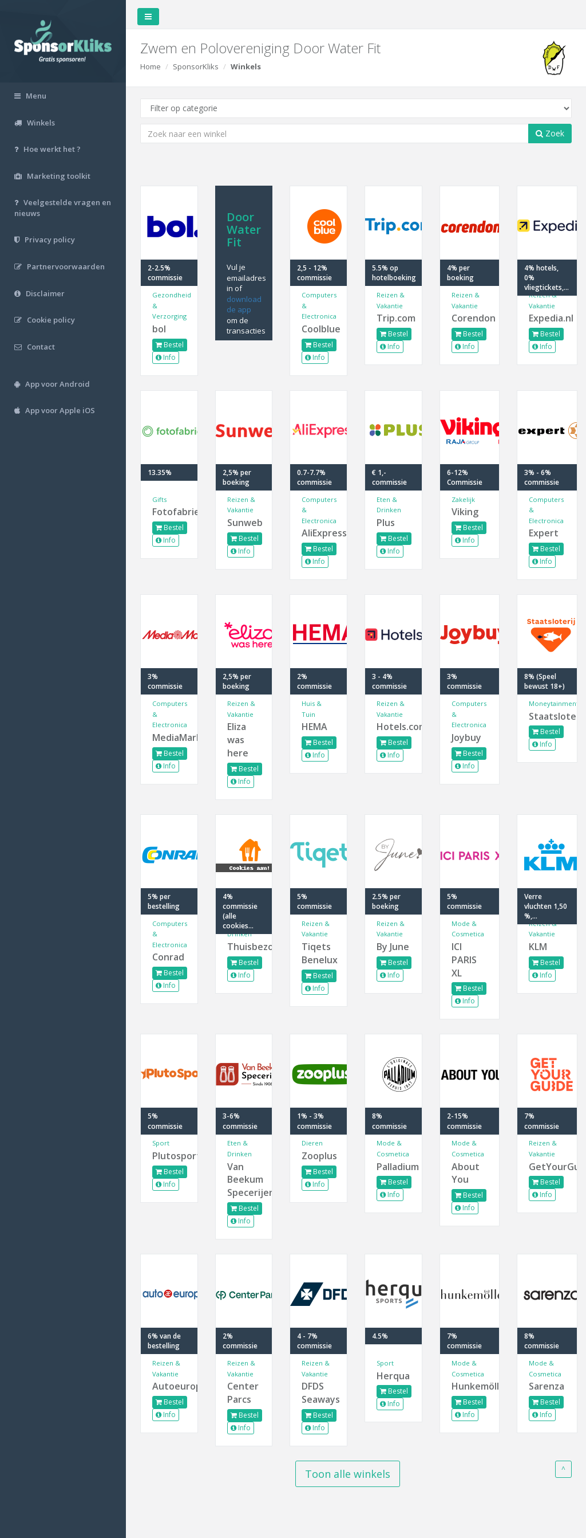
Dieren (312, 1143)
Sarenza (546, 1386)
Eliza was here (237, 739)
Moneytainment (554, 703)
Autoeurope (169, 1386)
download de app (244, 304)
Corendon (470, 318)
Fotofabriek (169, 511)
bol (159, 329)
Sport (160, 1143)
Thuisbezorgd (244, 946)
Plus (386, 522)
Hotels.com (393, 726)
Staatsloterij (547, 716)
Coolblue (318, 329)
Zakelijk (463, 499)
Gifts (159, 499)
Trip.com (393, 318)
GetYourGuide (547, 1166)
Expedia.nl (547, 318)
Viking (465, 511)
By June (393, 946)
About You (466, 1173)
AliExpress (318, 533)
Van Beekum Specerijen (244, 1179)
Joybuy (466, 737)
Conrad (168, 957)
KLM (538, 946)
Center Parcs (243, 1393)
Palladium (393, 1166)
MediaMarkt (169, 737)
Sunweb (244, 522)
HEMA (314, 726)
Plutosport (169, 1155)
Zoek (550, 133)
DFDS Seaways (318, 1393)
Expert (544, 533)
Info (166, 357)
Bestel (170, 345)
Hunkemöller (470, 1386)
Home (150, 66)
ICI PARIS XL (464, 959)
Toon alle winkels (347, 1474)
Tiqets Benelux (318, 953)
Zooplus (318, 1155)
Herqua (393, 1376)
